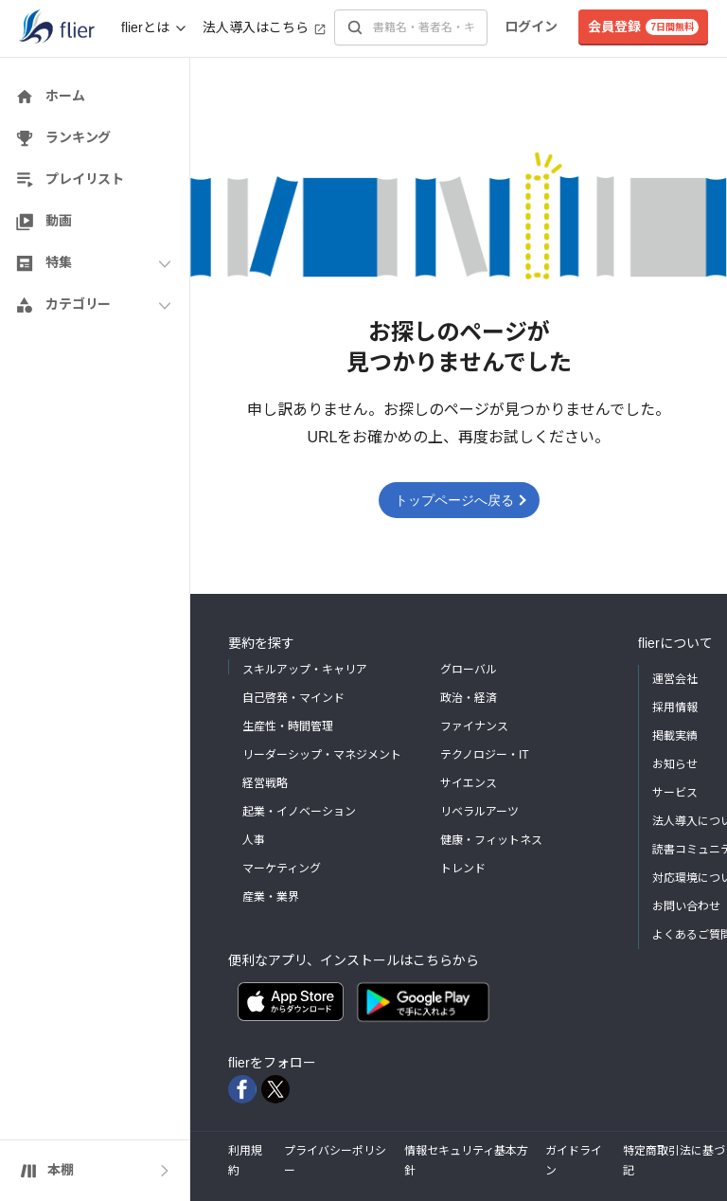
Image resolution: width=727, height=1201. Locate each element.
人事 (253, 840)
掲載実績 (675, 736)
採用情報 (675, 707)
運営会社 (675, 679)
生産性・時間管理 (287, 726)
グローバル (468, 669)
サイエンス (468, 783)
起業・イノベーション (299, 811)
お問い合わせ (686, 906)
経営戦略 (265, 783)
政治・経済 (468, 698)
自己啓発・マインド (293, 698)
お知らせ (675, 764)
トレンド (463, 868)
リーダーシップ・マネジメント (321, 755)
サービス (675, 792)
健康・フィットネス (491, 840)
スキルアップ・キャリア (304, 669)
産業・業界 (270, 897)
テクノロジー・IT (484, 755)
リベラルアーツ (479, 811)
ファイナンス (474, 726)
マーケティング (281, 868)
